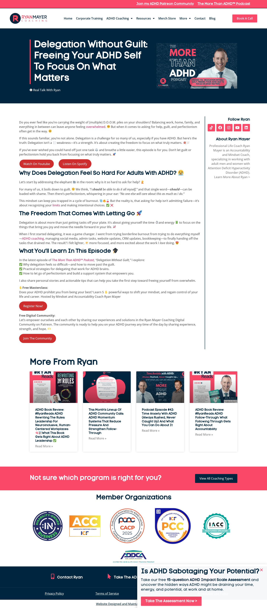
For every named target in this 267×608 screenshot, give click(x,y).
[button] (261, 577)
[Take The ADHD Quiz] (109, 576)
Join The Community (37, 338)
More (185, 18)
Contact (200, 18)
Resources (145, 18)
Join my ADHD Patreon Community (165, 4)
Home (68, 18)
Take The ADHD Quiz (132, 577)
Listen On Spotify (75, 164)
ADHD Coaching (119, 18)
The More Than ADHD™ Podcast (223, 4)
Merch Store (167, 18)
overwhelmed (95, 127)
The (73, 260)
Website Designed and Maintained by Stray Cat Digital (133, 604)
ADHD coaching (33, 238)
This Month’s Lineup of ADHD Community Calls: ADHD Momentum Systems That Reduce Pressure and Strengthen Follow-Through (106, 421)
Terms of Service (107, 593)
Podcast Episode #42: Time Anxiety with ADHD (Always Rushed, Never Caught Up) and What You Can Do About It (159, 417)
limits (56, 205)
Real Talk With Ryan (46, 90)
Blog (212, 18)
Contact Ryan (70, 577)
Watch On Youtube (36, 164)
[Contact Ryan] (52, 576)
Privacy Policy (54, 593)
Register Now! (33, 306)
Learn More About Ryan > (232, 177)
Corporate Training (89, 18)
